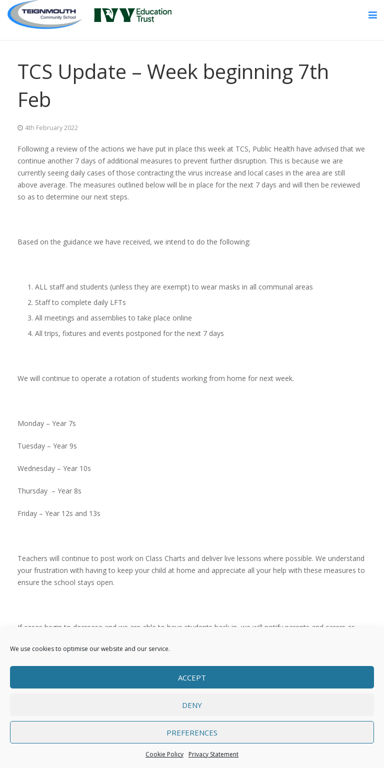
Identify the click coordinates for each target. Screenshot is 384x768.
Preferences (192, 733)
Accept (192, 677)
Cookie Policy (165, 754)
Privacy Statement (213, 754)
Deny (192, 705)
